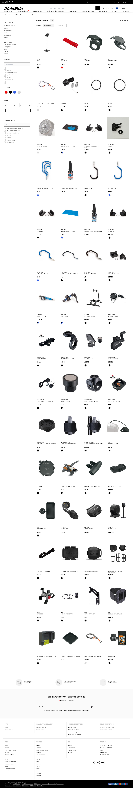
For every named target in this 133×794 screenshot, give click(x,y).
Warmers (38, 779)
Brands (70, 758)
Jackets (7, 758)
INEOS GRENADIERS (106, 753)
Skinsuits (7, 776)
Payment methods (41, 733)
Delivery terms (40, 735)
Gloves (6, 762)
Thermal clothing (9, 760)
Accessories (71, 753)
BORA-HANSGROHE (106, 751)
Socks (6, 765)
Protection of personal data (107, 733)
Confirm (91, 712)
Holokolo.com (17, 791)
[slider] (5, 116)
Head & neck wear (10, 769)
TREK (101, 755)
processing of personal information (78, 716)
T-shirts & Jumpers (10, 774)
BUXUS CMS (16, 789)
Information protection (106, 735)
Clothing (70, 751)
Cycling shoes (72, 755)
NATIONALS (103, 758)
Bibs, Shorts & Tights (10, 755)
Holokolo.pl (45, 789)
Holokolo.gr (40, 791)
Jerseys (7, 753)
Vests (6, 772)
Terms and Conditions (106, 737)
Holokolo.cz (37, 789)
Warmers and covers (10, 767)
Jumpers (38, 769)
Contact (7, 733)
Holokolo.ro (60, 789)
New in (6, 751)
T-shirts (38, 772)
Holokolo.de (25, 791)
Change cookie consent (74, 740)
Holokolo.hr (33, 791)
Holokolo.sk (29, 789)
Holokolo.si (8, 791)
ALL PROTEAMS (104, 760)
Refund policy (72, 733)
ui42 (23, 789)
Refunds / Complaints (74, 737)
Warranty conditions (73, 735)
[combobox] (118, 9)
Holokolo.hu (52, 789)
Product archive (9, 735)
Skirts (37, 774)
